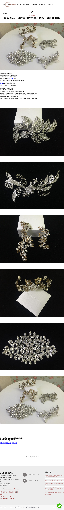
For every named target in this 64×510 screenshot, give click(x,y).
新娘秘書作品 (3, 492)
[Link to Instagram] (1, 22)
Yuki (37, 457)
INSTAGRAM (34, 474)
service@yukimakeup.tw (11, 489)
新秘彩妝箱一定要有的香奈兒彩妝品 (54, 480)
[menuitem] (3, 4)
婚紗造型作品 (12, 492)
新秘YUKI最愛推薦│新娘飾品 (8, 443)
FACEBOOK (33, 480)
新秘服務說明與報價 (5, 496)
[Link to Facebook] (4, 22)
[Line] (59, 505)
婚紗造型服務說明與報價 (7, 498)
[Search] (10, 13)
